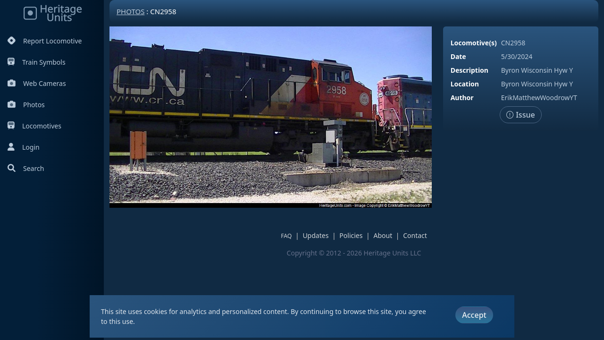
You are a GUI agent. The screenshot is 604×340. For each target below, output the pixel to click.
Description (469, 70)
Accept (474, 315)
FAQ (286, 236)
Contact (415, 235)
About (382, 235)
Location (465, 83)
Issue (520, 115)
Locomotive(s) (474, 42)
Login (24, 147)
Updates (315, 235)
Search (26, 168)
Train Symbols (37, 62)
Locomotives (34, 125)
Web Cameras (37, 83)
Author (462, 97)
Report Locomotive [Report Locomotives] (45, 40)
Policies (350, 235)
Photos (26, 104)
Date (458, 56)
